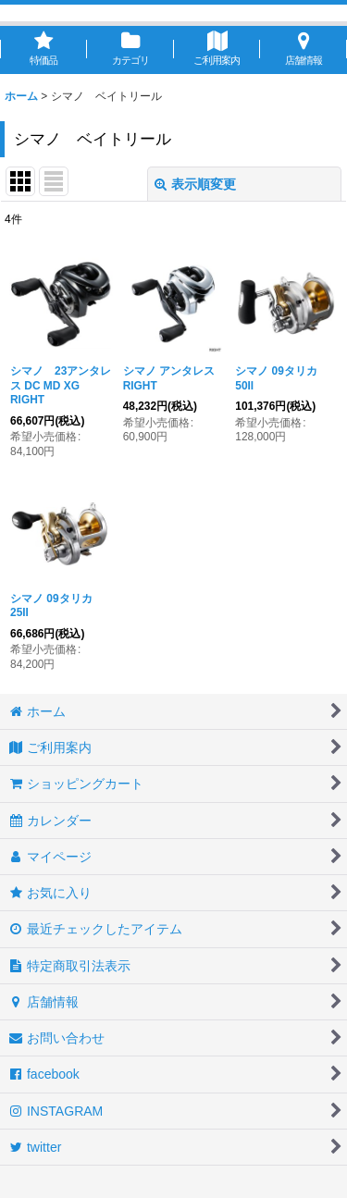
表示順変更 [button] (195, 184)
